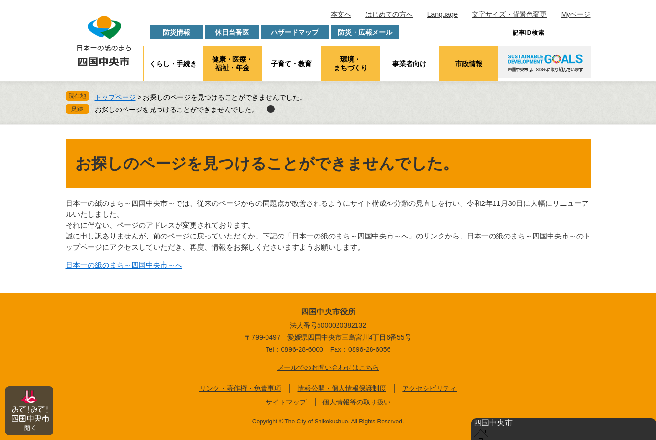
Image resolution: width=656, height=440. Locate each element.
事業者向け (409, 64)
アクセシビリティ (429, 388)
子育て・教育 (291, 64)
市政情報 (468, 64)
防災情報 (176, 32)
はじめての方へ (389, 14)
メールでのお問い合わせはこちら (328, 367)
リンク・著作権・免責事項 (240, 388)
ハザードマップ (295, 32)
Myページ (576, 14)
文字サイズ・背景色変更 (509, 14)
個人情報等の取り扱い (356, 402)
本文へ (341, 14)
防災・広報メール (365, 32)
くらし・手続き (173, 64)
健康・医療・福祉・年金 (232, 63)
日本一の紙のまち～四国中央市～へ (124, 265)
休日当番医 (232, 32)
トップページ (115, 97)
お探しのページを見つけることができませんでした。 (176, 109)
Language (442, 14)
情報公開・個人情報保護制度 (342, 388)
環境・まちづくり (351, 63)
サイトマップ (286, 402)
